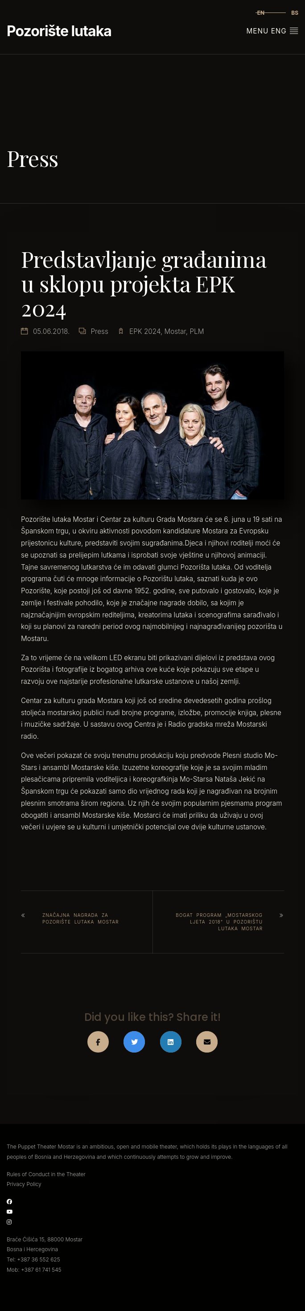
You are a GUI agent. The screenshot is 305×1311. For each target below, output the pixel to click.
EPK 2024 (145, 331)
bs (294, 12)
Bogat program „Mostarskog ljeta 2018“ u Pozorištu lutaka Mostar (219, 921)
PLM (197, 331)
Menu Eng (272, 30)
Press (99, 331)
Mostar (175, 331)
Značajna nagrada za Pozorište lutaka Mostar (80, 918)
